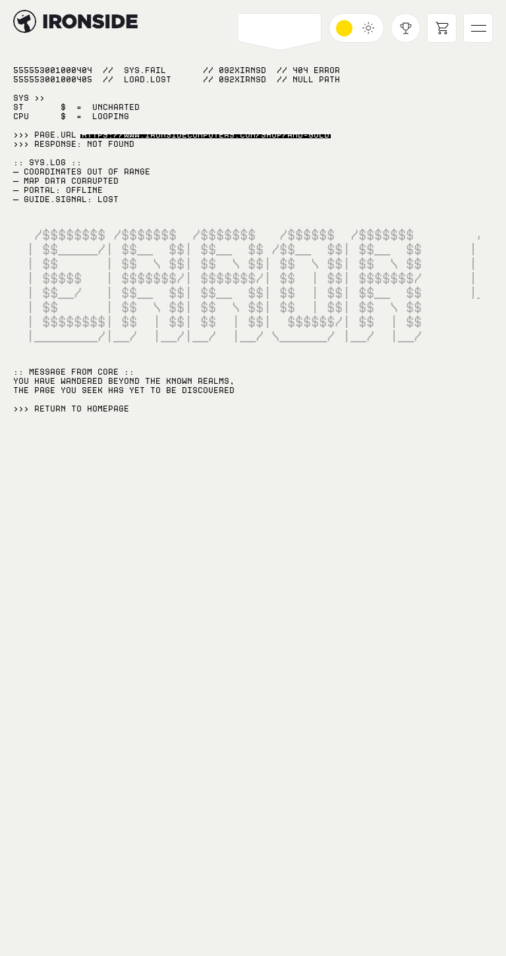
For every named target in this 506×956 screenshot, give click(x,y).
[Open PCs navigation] (279, 28)
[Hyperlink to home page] (24, 21)
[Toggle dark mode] (356, 28)
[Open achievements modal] (405, 28)
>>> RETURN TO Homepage (71, 408)
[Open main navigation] (478, 28)
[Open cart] (442, 28)
